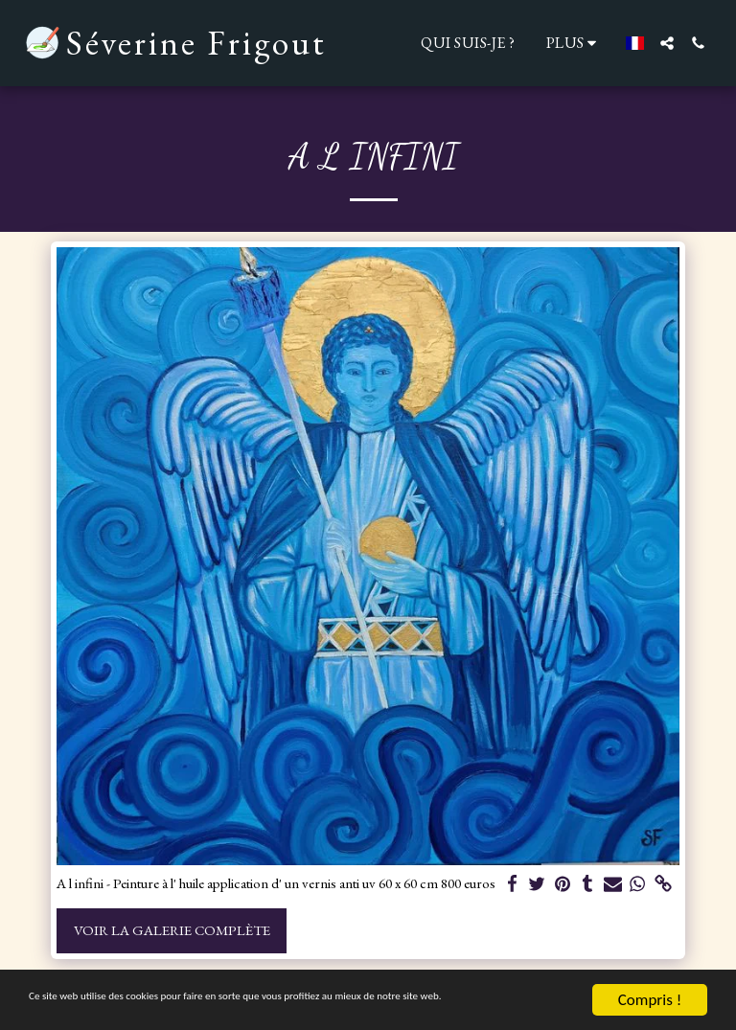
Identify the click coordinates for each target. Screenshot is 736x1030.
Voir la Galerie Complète (172, 930)
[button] (667, 43)
